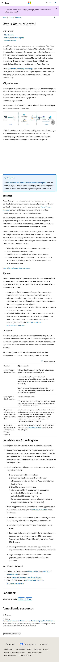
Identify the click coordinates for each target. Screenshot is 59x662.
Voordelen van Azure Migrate (14, 38)
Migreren (18, 17)
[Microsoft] (29, 3)
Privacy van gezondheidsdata (14, 652)
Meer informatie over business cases (16, 268)
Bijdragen (37, 649)
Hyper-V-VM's (44, 571)
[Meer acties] (54, 17)
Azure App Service (34, 427)
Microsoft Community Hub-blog (20, 68)
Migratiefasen (8, 35)
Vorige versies (20, 649)
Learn (4, 17)
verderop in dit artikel (39, 510)
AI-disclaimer (8, 649)
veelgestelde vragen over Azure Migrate (26, 577)
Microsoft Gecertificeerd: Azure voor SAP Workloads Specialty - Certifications (29, 621)
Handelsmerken (9, 655)
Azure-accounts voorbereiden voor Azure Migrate (26, 182)
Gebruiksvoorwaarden (35, 652)
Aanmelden (53, 3)
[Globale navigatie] (2, 3)
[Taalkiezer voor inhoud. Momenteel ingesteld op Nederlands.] (10, 644)
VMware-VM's (32, 571)
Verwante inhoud (10, 40)
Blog (28, 649)
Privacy (45, 649)
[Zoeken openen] (47, 3)
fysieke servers (12, 574)
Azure (10, 17)
